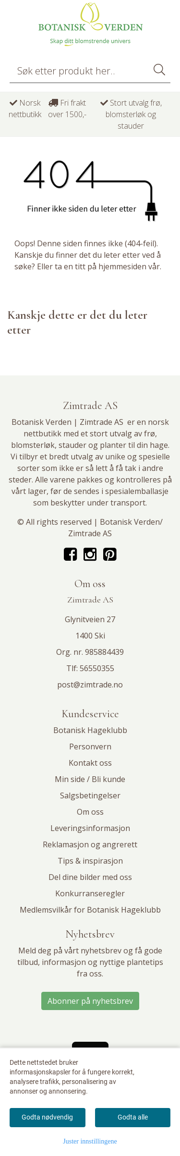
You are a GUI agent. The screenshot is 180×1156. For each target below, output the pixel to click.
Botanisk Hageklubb (90, 730)
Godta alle (133, 1117)
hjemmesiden (122, 266)
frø (149, 433)
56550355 (97, 668)
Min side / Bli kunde (90, 779)
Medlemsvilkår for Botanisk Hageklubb (90, 909)
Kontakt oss (90, 763)
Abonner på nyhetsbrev (90, 1001)
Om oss (90, 812)
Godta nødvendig (47, 1117)
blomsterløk (33, 445)
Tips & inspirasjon (90, 860)
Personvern (90, 746)
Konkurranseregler (90, 893)
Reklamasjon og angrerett (90, 844)
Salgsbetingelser (90, 795)
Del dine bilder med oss (90, 877)
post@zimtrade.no (90, 684)
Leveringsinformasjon (90, 828)
